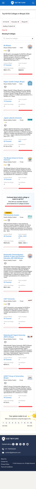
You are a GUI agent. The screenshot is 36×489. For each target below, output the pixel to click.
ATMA (20, 236)
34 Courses (7, 397)
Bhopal (24, 22)
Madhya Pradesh (9, 26)
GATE (24, 236)
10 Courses (7, 179)
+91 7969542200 (10, 449)
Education (15, 22)
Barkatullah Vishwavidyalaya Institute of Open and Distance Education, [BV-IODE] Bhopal (14, 256)
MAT (20, 141)
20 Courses (7, 141)
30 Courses (7, 236)
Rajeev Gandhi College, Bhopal (14, 82)
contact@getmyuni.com (13, 452)
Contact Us (4, 461)
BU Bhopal (7, 45)
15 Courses (7, 101)
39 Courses (7, 318)
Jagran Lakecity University (13, 118)
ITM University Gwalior (11, 215)
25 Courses (7, 282)
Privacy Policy (5, 464)
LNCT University (9, 299)
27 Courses (7, 65)
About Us (3, 459)
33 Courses (7, 359)
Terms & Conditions (7, 467)
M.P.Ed (6, 22)
